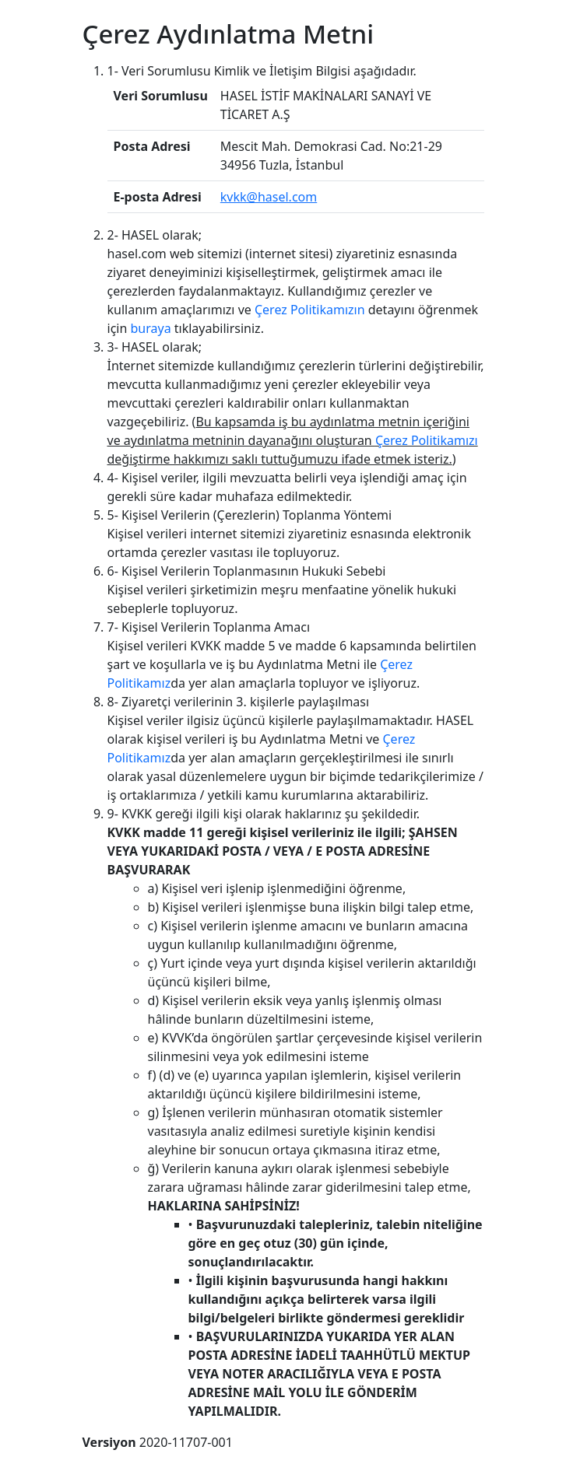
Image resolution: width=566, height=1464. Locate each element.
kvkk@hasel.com (268, 196)
